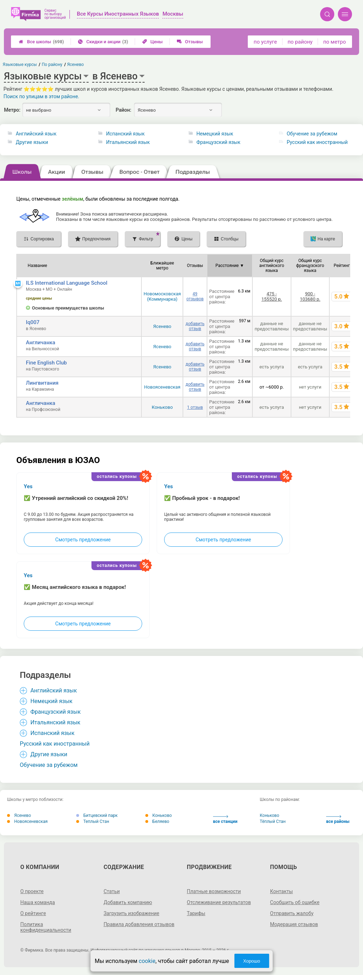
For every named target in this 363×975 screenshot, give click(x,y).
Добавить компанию (128, 902)
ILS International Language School (66, 283)
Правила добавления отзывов (139, 924)
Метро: (12, 110)
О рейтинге (33, 913)
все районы (338, 819)
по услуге (265, 42)
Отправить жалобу (292, 913)
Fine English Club (46, 363)
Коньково (162, 407)
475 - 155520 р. (271, 296)
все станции (225, 819)
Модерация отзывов (294, 924)
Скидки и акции (103, 41)
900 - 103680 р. (310, 296)
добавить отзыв (194, 326)
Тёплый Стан (273, 821)
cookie (147, 961)
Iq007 (32, 322)
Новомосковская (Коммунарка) (162, 296)
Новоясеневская (162, 387)
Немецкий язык (214, 133)
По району (52, 64)
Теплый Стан (92, 821)
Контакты (281, 891)
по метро (334, 42)
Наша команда (37, 902)
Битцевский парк (97, 815)
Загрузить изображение (131, 913)
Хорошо (251, 961)
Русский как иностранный (317, 142)
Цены (152, 41)
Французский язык (218, 142)
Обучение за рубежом (312, 133)
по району (299, 42)
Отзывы (190, 41)
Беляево (157, 821)
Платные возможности (214, 891)
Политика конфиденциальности (45, 927)
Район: (123, 110)
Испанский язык (125, 133)
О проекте (32, 891)
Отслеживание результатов (219, 902)
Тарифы (196, 913)
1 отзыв (195, 407)
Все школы (41, 41)
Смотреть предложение (83, 539)
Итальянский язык (128, 142)
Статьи (112, 891)
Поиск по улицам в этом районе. (41, 96)
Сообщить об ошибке (294, 902)
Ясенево (162, 326)
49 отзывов (194, 296)
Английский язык (36, 133)
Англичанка (40, 342)
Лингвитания (42, 383)
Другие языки (32, 142)
